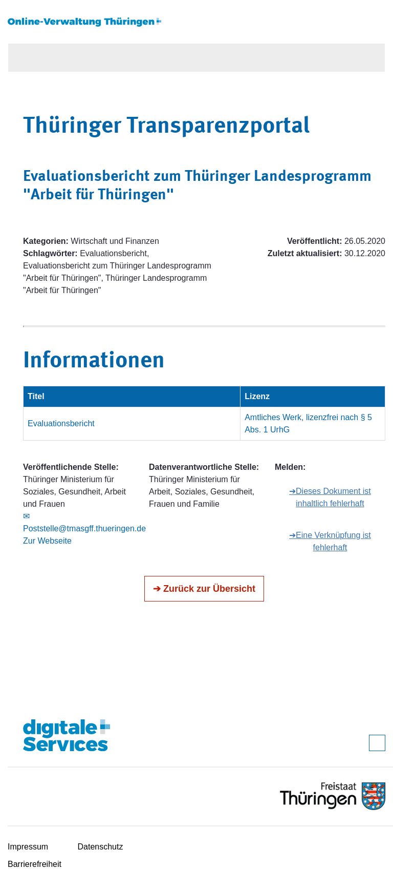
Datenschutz (100, 846)
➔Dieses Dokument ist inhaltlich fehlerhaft (330, 497)
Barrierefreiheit (34, 864)
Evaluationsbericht (61, 423)
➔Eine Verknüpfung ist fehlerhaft (330, 541)
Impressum (28, 846)
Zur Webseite (47, 540)
